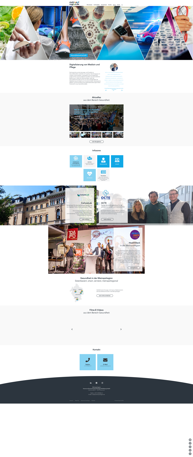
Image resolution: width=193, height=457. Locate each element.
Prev (72, 329)
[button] (89, 5)
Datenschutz (77, 400)
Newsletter (93, 400)
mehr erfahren (85, 219)
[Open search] (122, 4)
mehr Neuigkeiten (96, 141)
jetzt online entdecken (104, 295)
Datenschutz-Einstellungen (85, 400)
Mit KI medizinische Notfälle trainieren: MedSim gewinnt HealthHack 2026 (86, 112)
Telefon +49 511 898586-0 (96, 393)
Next (121, 329)
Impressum (71, 400)
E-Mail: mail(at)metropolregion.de (96, 394)
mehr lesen (80, 123)
